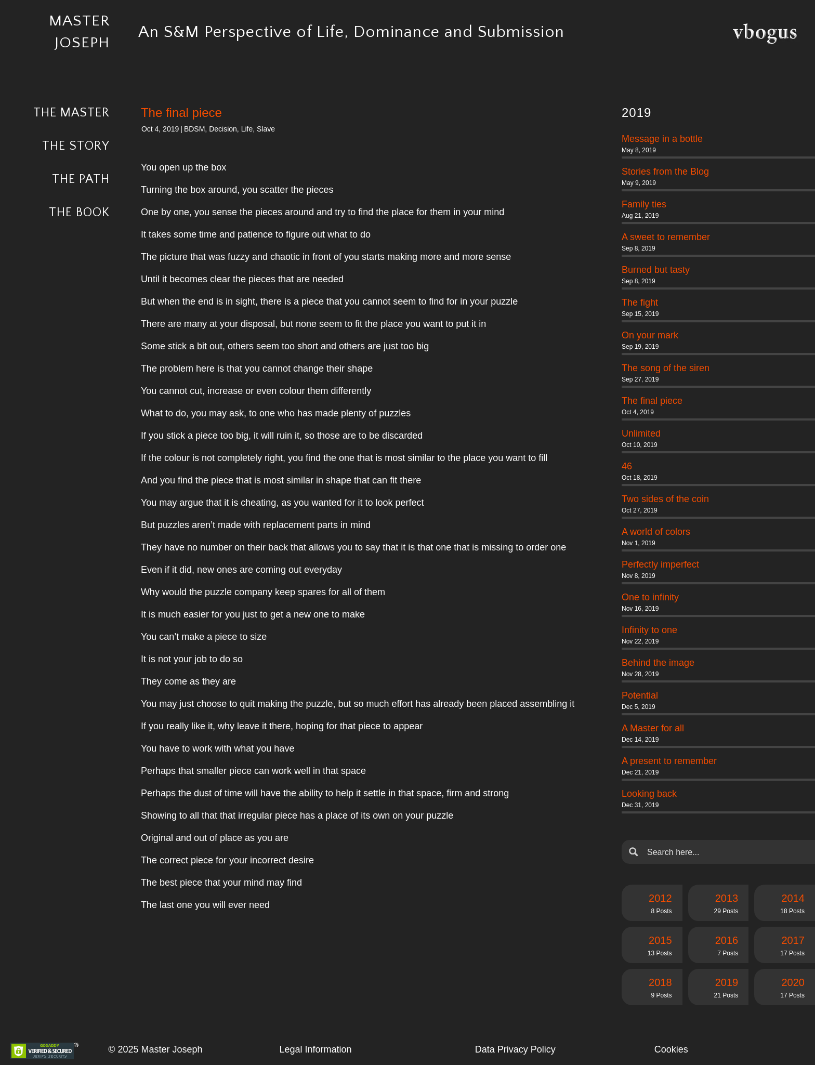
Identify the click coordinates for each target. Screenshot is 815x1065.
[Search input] (726, 852)
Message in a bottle (662, 139)
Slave (266, 129)
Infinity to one (649, 630)
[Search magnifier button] (633, 852)
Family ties (644, 204)
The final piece (652, 401)
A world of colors (656, 532)
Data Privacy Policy (515, 1049)
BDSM (194, 129)
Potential (640, 695)
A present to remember (669, 761)
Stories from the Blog (665, 171)
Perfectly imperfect (660, 564)
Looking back (649, 793)
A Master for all (653, 728)
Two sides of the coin (665, 499)
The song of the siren (665, 368)
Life (247, 129)
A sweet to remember (666, 237)
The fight (640, 302)
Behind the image (658, 663)
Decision (223, 129)
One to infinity (650, 597)
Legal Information (315, 1049)
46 (627, 466)
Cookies (671, 1049)
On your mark (650, 335)
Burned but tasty (656, 270)
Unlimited (641, 433)
